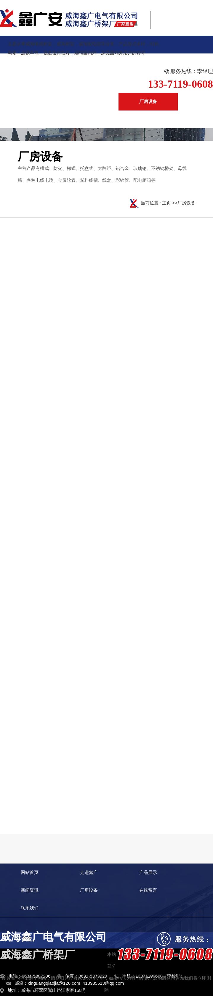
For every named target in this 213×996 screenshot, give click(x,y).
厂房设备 (186, 202)
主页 (166, 202)
